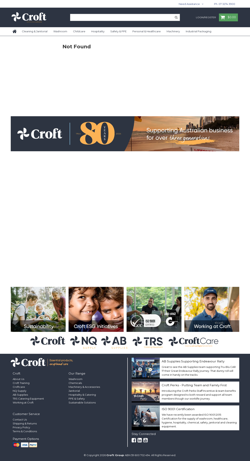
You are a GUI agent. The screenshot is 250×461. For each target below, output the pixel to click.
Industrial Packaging (198, 31)
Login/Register (206, 17)
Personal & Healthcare (146, 31)
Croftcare (19, 386)
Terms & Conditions (25, 431)
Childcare (79, 31)
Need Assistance (189, 3)
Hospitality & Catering (82, 394)
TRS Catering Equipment (28, 398)
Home (15, 31)
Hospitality (97, 31)
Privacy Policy (21, 427)
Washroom (60, 31)
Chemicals (75, 382)
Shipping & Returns (25, 423)
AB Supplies (20, 394)
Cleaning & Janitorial (34, 31)
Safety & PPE (118, 31)
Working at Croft (23, 402)
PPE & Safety (77, 398)
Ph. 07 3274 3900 (224, 3)
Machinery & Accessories (84, 386)
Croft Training (21, 382)
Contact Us (20, 419)
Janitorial (74, 390)
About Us (18, 379)
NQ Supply (19, 390)
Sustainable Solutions (82, 402)
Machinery (173, 31)
